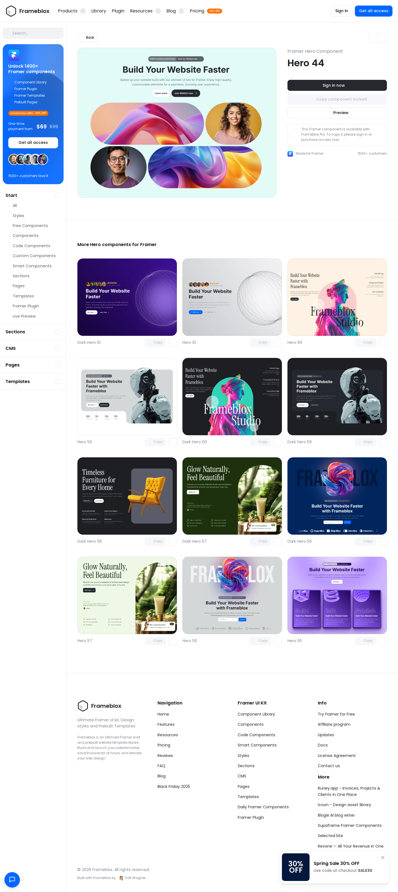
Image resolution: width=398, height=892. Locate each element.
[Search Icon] (33, 33)
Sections (246, 766)
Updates (326, 735)
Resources (168, 735)
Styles (243, 755)
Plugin (118, 11)
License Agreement (337, 755)
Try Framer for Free (336, 714)
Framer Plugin (251, 817)
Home (163, 714)
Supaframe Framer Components (350, 825)
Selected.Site (330, 835)
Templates (248, 796)
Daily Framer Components (263, 807)
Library (98, 11)
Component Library (256, 714)
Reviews (165, 755)
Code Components (256, 735)
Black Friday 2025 (174, 786)
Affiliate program (334, 724)
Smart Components (257, 745)
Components (251, 724)
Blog (162, 776)
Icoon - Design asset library (344, 804)
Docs (323, 745)
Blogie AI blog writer (336, 815)
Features (166, 724)
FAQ (161, 766)
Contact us (329, 766)
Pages (244, 786)
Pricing (164, 745)
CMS (242, 776)
